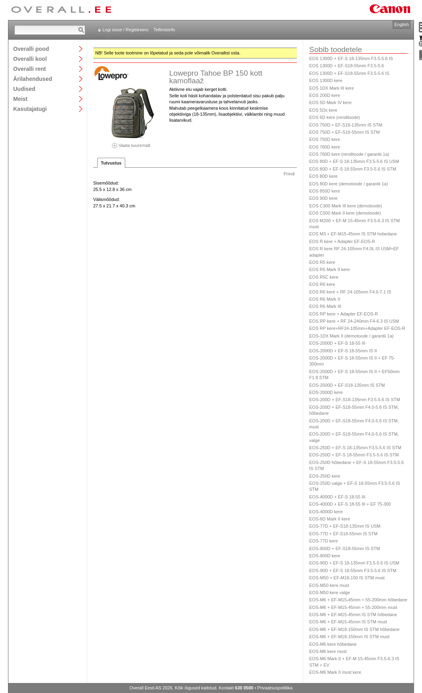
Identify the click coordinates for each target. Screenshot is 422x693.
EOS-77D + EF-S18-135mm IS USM (344, 526)
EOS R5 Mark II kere (329, 269)
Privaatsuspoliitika (274, 687)
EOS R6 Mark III (325, 306)
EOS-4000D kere (326, 511)
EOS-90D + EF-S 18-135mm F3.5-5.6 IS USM (354, 562)
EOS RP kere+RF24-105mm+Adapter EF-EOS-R (357, 328)
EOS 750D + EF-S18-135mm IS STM (345, 125)
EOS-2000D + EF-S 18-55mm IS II (343, 350)
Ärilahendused (32, 79)
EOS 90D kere (323, 198)
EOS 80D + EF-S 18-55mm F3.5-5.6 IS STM (352, 169)
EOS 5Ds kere (323, 110)
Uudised (24, 89)
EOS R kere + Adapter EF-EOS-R (342, 241)
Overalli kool (30, 59)
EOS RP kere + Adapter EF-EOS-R (343, 313)
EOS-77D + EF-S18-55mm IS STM (343, 533)
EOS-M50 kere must (329, 585)
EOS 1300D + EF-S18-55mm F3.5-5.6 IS (349, 73)
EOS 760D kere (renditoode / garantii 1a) (349, 154)
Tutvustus (111, 163)
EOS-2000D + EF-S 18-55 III (337, 343)
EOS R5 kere (322, 262)
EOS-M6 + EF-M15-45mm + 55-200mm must (353, 607)
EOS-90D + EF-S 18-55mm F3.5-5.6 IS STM (352, 570)
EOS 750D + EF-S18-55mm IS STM (344, 132)
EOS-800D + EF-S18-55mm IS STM (344, 548)
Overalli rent (29, 69)
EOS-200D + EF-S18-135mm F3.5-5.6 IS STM (354, 399)
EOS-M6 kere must (328, 651)
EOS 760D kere (324, 147)
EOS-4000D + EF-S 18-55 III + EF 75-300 (350, 504)
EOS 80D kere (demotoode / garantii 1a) (348, 183)
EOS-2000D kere (326, 392)
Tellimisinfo (164, 29)
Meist (20, 99)
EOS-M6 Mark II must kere (335, 672)
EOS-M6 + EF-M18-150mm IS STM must (349, 636)
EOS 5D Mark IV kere (330, 102)
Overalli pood (31, 49)
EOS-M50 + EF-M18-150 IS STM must (347, 577)
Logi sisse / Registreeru (125, 29)
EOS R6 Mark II (324, 299)
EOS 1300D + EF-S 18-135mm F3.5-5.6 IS (351, 58)
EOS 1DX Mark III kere (331, 88)
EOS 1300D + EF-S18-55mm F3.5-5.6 (346, 65)
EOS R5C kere (323, 277)
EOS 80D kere (323, 176)
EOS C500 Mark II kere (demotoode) (345, 213)
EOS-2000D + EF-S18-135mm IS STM (347, 385)
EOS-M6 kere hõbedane (333, 644)
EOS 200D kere (324, 95)
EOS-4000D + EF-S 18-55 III (337, 496)
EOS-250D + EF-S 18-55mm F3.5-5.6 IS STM (354, 454)
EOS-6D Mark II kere (329, 518)
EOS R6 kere (322, 284)
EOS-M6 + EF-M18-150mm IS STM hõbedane (354, 629)
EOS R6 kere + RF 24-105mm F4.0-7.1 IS (350, 291)
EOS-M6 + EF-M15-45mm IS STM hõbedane (353, 614)
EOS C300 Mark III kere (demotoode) (345, 205)
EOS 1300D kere (325, 80)
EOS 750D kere (324, 139)
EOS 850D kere (324, 191)
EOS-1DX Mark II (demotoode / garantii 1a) (351, 335)
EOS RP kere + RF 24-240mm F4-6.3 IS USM (354, 321)
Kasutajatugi (30, 109)
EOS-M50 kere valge (329, 592)
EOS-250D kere (324, 476)
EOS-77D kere (323, 540)
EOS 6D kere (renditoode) (334, 117)
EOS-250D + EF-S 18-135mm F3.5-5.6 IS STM (355, 447)
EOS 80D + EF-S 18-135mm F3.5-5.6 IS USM (354, 161)
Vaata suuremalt (131, 142)
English (401, 24)
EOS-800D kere (324, 555)
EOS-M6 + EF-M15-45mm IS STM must (348, 621)
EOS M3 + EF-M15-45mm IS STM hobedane (353, 233)
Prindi (289, 173)
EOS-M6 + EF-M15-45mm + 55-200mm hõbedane (358, 599)
